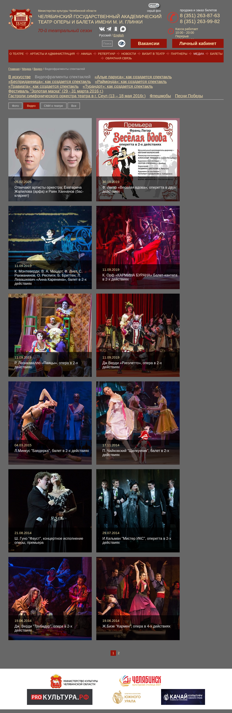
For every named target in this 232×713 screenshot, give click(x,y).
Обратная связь (119, 58)
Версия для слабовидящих (121, 43)
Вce (73, 105)
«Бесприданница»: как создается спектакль (49, 81)
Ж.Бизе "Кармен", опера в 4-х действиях (136, 626)
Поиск (107, 43)
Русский (105, 35)
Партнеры (179, 53)
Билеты (216, 53)
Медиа (198, 53)
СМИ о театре (53, 105)
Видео (38, 69)
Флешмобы (160, 96)
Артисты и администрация (52, 53)
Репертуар (106, 53)
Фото (15, 105)
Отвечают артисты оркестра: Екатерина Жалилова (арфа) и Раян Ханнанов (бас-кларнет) (49, 191)
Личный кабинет (197, 43)
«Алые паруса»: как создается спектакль (133, 77)
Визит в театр (153, 53)
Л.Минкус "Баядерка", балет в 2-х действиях (51, 451)
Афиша (86, 53)
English (119, 35)
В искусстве (19, 77)
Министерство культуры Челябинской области (67, 10)
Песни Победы (189, 96)
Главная (13, 69)
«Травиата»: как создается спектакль (43, 86)
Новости (128, 53)
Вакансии (149, 43)
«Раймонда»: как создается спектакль (131, 81)
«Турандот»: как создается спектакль (118, 86)
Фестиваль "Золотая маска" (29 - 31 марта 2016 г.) (55, 91)
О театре (17, 53)
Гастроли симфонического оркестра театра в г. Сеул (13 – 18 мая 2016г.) (77, 96)
